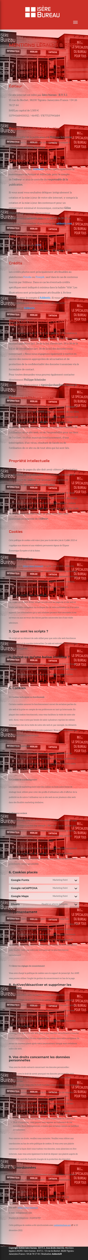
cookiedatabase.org (62, 1225)
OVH (38, 245)
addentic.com (64, 223)
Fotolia (27, 277)
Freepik (40, 277)
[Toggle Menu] (75, 22)
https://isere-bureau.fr (33, 566)
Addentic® (57, 1254)
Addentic (29, 308)
